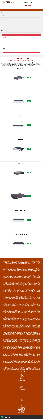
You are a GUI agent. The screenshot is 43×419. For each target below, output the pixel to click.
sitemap (12, 415)
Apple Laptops (21, 373)
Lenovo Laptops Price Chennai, (20, 260)
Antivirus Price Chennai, (17, 345)
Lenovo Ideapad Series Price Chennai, (9, 285)
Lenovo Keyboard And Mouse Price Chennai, (16, 306)
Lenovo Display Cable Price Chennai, (9, 299)
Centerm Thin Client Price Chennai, (24, 360)
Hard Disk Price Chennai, (10, 283)
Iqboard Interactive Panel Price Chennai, (35, 362)
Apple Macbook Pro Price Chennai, (15, 275)
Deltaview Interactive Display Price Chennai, (9, 362)
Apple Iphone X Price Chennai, (29, 318)
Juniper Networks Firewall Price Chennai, (36, 352)
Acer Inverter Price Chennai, (27, 291)
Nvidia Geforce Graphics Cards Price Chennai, (20, 292)
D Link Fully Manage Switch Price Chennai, (26, 285)
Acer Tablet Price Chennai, (18, 342)
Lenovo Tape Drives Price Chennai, (34, 317)
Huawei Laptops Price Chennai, (32, 366)
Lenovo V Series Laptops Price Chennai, (11, 303)
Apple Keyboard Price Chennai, (8, 297)
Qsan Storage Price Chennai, (11, 356)
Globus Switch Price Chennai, (37, 368)
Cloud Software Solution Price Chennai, (28, 326)
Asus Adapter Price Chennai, (21, 310)
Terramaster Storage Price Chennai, (15, 354)
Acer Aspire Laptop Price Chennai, (21, 331)
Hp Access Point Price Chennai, (36, 302)
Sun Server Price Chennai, (14, 333)
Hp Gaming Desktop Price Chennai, (8, 340)
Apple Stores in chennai (21, 410)
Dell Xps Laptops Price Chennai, (32, 264)
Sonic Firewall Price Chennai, (35, 324)
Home (21, 399)
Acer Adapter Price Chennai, (36, 269)
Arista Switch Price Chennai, (15, 355)
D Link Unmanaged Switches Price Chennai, (26, 303)
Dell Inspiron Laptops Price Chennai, (30, 327)
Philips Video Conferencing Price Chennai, (24, 356)
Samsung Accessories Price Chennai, (11, 269)
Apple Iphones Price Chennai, (35, 267)
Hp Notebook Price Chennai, (33, 332)
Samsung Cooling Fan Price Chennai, (36, 288)
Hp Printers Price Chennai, (18, 278)
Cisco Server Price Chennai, (8, 320)
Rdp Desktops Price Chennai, (24, 296)
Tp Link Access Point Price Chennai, (33, 338)
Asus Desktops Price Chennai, (8, 278)
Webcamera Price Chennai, (27, 334)
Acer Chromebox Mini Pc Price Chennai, (12, 342)
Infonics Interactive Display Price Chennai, (18, 362)
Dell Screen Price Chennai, (27, 277)
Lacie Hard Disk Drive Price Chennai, (21, 320)
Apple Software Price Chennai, (29, 288)
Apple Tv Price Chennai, (14, 302)
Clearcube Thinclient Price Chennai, (16, 360)
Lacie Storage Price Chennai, (25, 295)
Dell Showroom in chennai (21, 408)
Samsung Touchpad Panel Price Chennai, (13, 289)
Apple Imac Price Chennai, (33, 274)
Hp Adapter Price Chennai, (22, 268)
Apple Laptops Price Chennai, (21, 274)
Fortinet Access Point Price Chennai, (14, 361)
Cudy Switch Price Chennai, (7, 370)
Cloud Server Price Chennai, (15, 326)
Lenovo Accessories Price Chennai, (30, 269)
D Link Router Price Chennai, (33, 303)
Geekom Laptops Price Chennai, (18, 369)
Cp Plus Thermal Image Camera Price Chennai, (34, 285)
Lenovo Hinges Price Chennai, (30, 299)
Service (1, 27)
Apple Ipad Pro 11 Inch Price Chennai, (21, 302)
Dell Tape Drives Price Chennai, (15, 263)
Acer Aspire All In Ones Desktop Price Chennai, (23, 341)
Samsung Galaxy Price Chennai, (9, 284)
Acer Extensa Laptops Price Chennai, (15, 341)
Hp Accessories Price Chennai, (16, 268)
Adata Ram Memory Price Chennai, (10, 348)
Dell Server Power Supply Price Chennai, (17, 262)
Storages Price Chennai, (5, 283)
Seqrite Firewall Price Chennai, (26, 353)
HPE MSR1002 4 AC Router (20, 68)
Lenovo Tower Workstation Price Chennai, (27, 282)
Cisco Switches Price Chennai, (15, 320)
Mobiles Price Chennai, (32, 310)
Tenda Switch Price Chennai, (31, 369)
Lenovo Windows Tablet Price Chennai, (24, 283)
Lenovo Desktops (21, 385)
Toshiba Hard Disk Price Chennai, (37, 320)
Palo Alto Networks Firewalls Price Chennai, (20, 352)
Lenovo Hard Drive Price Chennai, (24, 306)
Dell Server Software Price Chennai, (9, 262)
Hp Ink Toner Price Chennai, (23, 288)
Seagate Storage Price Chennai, (32, 353)
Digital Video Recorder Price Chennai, (13, 349)
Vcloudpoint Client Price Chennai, (32, 283)
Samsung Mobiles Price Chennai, (34, 311)
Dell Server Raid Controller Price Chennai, (25, 262)
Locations (2, 30)
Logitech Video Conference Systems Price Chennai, (8, 311)
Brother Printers (21, 392)
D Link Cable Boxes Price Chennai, (6, 305)
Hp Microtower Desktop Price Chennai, (26, 332)
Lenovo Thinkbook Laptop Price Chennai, (17, 339)
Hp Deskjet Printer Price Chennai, (24, 278)
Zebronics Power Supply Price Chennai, (17, 283)
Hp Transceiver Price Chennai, (11, 264)
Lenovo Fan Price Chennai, (24, 299)
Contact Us (21, 401)
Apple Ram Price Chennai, (33, 349)
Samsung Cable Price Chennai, (6, 289)
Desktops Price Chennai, (21, 275)
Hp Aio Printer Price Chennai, (26, 325)
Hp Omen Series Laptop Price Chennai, (34, 260)
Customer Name (4, 37)
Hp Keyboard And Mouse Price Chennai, (17, 285)
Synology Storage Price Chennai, (23, 327)
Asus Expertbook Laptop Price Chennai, (14, 331)
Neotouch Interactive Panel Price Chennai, (16, 366)
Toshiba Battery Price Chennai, (30, 271)
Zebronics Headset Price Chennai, (9, 288)
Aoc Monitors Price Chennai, (31, 309)
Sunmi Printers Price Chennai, (33, 345)
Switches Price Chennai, (22, 345)
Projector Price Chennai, (24, 328)
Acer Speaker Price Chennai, (14, 291)
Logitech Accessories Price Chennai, (26, 335)
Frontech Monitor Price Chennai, (12, 363)
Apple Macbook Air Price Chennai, (8, 275)
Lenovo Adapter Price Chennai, (29, 270)
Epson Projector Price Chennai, (11, 319)
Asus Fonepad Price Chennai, (26, 312)
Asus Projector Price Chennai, (32, 312)
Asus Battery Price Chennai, (15, 310)
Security (1, 26)
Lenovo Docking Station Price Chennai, (17, 299)
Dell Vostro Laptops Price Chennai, (26, 260)
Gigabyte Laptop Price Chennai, (8, 366)
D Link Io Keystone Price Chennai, (20, 305)
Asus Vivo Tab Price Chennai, (21, 312)
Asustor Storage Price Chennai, (6, 352)
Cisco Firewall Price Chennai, (29, 324)
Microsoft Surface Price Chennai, (12, 282)
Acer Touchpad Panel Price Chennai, (21, 291)
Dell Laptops (21, 374)
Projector (2, 19)
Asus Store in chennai (21, 411)
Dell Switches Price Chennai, (37, 306)
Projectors (21, 390)
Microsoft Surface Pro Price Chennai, (31, 284)
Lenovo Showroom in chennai (21, 409)
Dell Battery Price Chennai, (16, 267)
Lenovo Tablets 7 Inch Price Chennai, (19, 281)
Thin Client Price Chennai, (34, 359)
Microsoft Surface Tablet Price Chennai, (24, 284)
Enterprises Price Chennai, (8, 317)
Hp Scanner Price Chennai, (15, 274)
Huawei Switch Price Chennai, (21, 355)
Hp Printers (21, 391)
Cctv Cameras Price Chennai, (36, 346)
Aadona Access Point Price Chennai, (32, 356)
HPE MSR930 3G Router (21, 115)
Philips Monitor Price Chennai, (6, 276)
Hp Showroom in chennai (21, 407)
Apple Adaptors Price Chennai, (18, 269)
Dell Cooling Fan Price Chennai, (22, 263)
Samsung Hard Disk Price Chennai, (28, 348)
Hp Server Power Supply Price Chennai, (27, 333)
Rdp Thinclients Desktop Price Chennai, (31, 296)
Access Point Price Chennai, (27, 338)
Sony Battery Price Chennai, (11, 271)
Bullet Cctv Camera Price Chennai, (12, 347)
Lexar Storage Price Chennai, (6, 328)
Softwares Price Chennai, (12, 345)
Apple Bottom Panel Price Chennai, (33, 297)
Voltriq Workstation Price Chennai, (19, 363)
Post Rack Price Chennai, (32, 290)
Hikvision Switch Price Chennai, (35, 348)
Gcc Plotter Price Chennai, (37, 363)
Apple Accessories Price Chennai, (34, 268)
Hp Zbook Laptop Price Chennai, (15, 340)
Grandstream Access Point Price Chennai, (22, 361)
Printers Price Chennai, (13, 278)
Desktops (2, 12)
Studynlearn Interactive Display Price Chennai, (26, 362)
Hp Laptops (21, 375)
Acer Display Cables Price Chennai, (21, 289)
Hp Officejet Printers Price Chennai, (31, 278)
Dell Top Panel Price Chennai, (37, 327)
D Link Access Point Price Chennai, (8, 304)
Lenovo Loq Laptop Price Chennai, (24, 339)
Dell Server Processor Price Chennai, (19, 261)
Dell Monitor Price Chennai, (32, 277)
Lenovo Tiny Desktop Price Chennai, (25, 264)
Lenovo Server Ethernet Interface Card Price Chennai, (11, 290)
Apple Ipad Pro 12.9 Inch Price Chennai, (31, 276)
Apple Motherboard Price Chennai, (8, 298)
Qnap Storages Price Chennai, (35, 318)
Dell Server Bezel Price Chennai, (33, 261)
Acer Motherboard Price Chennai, (8, 291)
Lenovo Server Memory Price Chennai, (32, 295)
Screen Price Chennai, (32, 319)
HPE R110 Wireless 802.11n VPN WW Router (21, 234)
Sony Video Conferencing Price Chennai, (24, 366)
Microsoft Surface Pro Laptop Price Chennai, (12, 260)
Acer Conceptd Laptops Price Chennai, (36, 340)
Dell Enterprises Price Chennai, (21, 317)
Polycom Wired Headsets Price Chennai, (33, 342)
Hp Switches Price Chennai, (28, 263)
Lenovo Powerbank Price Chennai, (31, 306)
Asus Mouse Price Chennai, (14, 313)
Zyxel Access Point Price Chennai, (28, 359)
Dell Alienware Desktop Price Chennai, (32, 339)
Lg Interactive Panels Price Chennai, (25, 297)
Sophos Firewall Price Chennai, (14, 367)
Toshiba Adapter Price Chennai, (36, 271)
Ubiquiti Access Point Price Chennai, (6, 359)
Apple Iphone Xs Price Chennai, (36, 326)
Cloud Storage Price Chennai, (21, 326)
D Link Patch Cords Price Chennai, (13, 305)
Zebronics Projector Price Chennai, (24, 346)
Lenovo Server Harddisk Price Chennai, (34, 291)
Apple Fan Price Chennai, (13, 297)
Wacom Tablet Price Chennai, (21, 334)
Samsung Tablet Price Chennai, (20, 333)
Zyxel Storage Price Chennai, (28, 354)
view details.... (29, 77)
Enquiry (22, 400)
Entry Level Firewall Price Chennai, (23, 324)
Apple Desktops (21, 381)
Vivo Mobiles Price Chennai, (37, 310)
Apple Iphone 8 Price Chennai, (16, 318)
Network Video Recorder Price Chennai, (20, 349)
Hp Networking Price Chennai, (33, 289)
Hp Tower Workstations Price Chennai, (8, 274)
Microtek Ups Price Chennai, (19, 328)
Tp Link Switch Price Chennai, (27, 345)
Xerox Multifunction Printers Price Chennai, (35, 263)
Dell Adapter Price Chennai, (11, 267)
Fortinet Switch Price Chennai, (17, 356)
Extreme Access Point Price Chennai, (13, 359)
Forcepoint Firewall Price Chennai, (13, 353)
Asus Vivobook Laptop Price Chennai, (16, 311)
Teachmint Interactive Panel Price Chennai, (30, 368)
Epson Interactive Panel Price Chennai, (21, 368)
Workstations (2, 15)
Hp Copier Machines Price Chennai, (12, 328)
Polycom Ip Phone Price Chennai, (6, 369)
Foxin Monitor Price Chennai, (9, 368)
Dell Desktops (21, 383)
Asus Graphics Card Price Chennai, (27, 313)
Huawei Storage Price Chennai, (20, 367)
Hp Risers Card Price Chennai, (33, 292)
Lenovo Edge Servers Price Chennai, (24, 342)
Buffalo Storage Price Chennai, (22, 354)
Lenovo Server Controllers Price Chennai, (20, 290)
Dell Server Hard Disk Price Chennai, (11, 261)
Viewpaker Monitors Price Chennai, (12, 276)
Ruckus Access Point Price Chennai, (30, 361)
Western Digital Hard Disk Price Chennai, (10, 346)
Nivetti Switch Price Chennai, (15, 368)
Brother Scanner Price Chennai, (20, 309)
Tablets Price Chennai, (29, 267)
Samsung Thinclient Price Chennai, (9, 360)
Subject (3, 45)
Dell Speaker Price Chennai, (27, 290)
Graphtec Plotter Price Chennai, (32, 363)
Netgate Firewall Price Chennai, (25, 369)
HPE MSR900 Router (21, 163)
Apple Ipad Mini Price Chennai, (17, 327)
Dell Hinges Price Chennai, (7, 277)
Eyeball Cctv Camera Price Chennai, (19, 347)
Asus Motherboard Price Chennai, (21, 313)
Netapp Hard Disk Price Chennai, (12, 335)
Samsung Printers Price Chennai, (12, 281)
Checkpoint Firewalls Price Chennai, (28, 352)
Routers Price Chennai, (16, 348)
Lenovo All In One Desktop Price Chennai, (28, 304)
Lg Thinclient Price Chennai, (37, 360)
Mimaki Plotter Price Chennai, (25, 363)
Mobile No (4, 40)
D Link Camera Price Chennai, (36, 328)
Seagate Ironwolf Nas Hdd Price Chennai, (17, 296)
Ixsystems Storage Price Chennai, (8, 354)
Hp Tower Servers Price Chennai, (9, 268)
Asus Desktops (22, 386)
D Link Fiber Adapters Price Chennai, (32, 305)
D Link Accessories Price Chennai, (18, 303)
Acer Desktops (21, 387)
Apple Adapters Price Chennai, (11, 270)
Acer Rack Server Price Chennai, (9, 326)
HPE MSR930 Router (21, 139)
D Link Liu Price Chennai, (9, 306)
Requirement (4, 48)
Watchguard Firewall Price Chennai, (19, 325)
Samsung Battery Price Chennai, (36, 270)
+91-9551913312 (28, 7)
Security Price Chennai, (30, 346)
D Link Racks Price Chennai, (26, 305)
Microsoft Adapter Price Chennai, (34, 281)
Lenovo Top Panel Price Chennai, (34, 298)
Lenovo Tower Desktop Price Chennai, (17, 264)
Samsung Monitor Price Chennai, (32, 275)
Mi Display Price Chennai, (7, 334)
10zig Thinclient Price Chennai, (31, 360)
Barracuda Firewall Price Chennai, (6, 353)
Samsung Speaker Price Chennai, (12, 325)
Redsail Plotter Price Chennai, (34, 367)
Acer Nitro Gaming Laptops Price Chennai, (7, 341)
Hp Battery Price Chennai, (23, 269)
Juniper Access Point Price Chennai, (21, 359)
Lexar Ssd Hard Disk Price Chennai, (9, 296)
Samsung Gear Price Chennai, (9, 312)
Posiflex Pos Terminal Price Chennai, (6, 331)
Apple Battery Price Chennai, (17, 270)
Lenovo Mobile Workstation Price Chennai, (14, 334)
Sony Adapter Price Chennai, (17, 271)
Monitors (21, 396)
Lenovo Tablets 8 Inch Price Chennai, (26, 281)
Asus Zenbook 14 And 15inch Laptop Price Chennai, (25, 311)
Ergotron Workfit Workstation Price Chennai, (29, 320)
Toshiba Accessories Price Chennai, (23, 271)
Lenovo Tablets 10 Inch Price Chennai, (19, 282)
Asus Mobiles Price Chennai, (15, 312)
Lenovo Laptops (21, 376)
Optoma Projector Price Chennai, (26, 347)
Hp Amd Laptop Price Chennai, (21, 304)
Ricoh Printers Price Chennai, (10, 339)
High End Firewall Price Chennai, (9, 324)
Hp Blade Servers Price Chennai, (36, 331)
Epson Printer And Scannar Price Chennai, (33, 325)
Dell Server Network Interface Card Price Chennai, (34, 262)
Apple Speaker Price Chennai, (22, 298)
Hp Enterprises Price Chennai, (14, 317)
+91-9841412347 (28, 2)
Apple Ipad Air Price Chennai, (11, 327)
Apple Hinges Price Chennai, (28, 298)
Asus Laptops (21, 377)
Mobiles (21, 393)
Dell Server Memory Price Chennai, (26, 261)
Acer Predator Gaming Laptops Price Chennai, (28, 340)
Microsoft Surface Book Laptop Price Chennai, (34, 334)
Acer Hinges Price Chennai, (27, 289)
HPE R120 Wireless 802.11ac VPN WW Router (21, 210)
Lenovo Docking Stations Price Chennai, (20, 338)
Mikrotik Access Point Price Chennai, (6, 361)
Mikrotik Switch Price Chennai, (13, 352)
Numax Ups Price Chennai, (12, 369)
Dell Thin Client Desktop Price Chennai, (23, 267)
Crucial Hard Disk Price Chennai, (28, 349)
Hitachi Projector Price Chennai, (17, 319)
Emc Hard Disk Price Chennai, (9, 333)
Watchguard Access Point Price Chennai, (27, 367)
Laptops (1, 11)
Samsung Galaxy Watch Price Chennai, (16, 284)
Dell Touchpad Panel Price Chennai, (20, 277)
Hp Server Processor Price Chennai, (16, 288)
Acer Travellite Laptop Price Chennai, (17, 346)
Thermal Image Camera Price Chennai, (13, 309)
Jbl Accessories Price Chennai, (34, 313)
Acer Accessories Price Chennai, (28, 268)
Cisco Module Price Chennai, (34, 333)
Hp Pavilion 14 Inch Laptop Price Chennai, (29, 302)
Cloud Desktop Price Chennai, (30, 328)
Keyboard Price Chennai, (27, 292)
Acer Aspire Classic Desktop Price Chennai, (32, 341)
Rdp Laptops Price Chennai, (36, 299)
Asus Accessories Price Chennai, (9, 310)
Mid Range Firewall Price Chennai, (16, 324)
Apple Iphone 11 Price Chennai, (9, 302)
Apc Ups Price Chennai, (37, 275)
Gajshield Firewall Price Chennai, (20, 353)
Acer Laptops (21, 378)
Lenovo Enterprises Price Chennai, (27, 317)
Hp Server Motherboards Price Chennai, (29, 331)
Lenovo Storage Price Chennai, (10, 318)
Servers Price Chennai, (26, 275)
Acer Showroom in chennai (21, 412)
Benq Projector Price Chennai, (27, 310)
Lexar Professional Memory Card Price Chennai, (10, 295)
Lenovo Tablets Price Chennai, (19, 276)
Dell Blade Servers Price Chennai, (13, 332)
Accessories (2, 22)
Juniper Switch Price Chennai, (9, 355)
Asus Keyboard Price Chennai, (9, 313)
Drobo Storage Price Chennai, (34, 354)
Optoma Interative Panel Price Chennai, (33, 347)
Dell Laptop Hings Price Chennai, (13, 277)
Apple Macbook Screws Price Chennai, (15, 298)
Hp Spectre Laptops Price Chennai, (15, 304)
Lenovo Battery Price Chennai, (23, 270)
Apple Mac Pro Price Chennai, (27, 274)
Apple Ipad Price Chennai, (24, 276)
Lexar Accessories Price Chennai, (19, 295)
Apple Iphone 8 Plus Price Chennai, (23, 318)
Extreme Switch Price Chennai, (27, 355)
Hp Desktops (21, 384)
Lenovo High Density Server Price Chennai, (36, 282)
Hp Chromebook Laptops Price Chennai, (36, 304)
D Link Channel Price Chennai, (20, 332)
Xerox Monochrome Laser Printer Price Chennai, (25, 319)
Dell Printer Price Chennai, (20, 340)
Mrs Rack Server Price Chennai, (19, 297)
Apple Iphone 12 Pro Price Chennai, (19, 335)
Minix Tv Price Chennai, (26, 309)
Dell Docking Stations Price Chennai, (12, 338)
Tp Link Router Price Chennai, (22, 348)
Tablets (1, 23)
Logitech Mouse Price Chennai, (33, 335)
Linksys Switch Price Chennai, (8, 367)
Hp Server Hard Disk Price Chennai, (12, 292)
